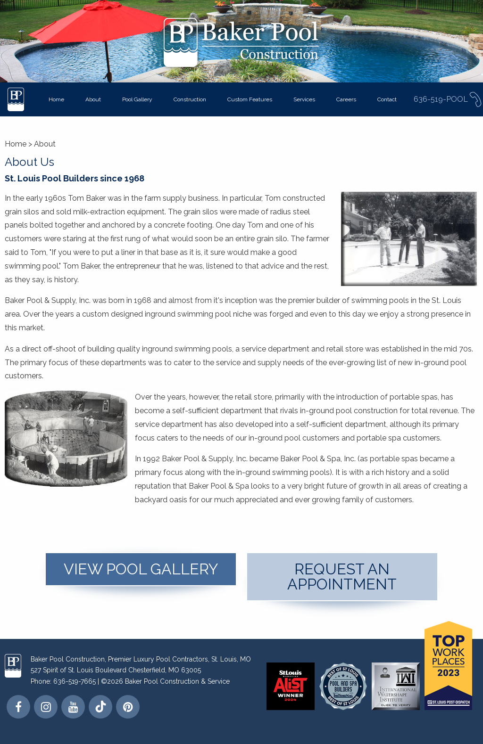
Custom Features (249, 99)
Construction (190, 99)
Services (304, 99)
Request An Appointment (342, 576)
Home (56, 99)
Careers (346, 99)
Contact (387, 99)
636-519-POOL (448, 99)
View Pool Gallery (141, 569)
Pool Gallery (137, 99)
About (93, 99)
